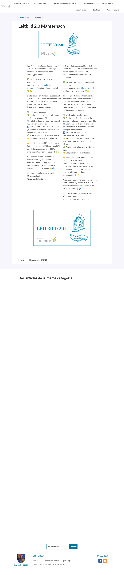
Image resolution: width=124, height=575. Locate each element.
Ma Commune (40, 3)
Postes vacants (113, 10)
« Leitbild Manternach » (86, 88)
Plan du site (37, 560)
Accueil (21, 17)
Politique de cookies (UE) (42, 564)
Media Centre (80, 10)
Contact (96, 10)
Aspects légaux (67, 560)
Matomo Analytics (59, 564)
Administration (20, 3)
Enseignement (88, 3)
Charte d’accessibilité (51, 560)
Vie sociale (106, 3)
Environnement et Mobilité (64, 3)
